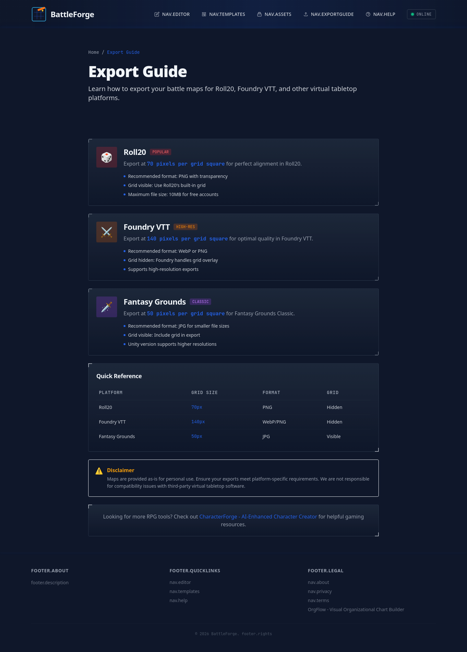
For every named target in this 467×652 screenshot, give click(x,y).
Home (93, 52)
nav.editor (180, 582)
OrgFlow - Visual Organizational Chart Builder (356, 609)
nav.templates (185, 591)
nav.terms (318, 600)
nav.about (318, 582)
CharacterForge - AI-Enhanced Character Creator (258, 516)
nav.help (179, 600)
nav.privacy (320, 591)
